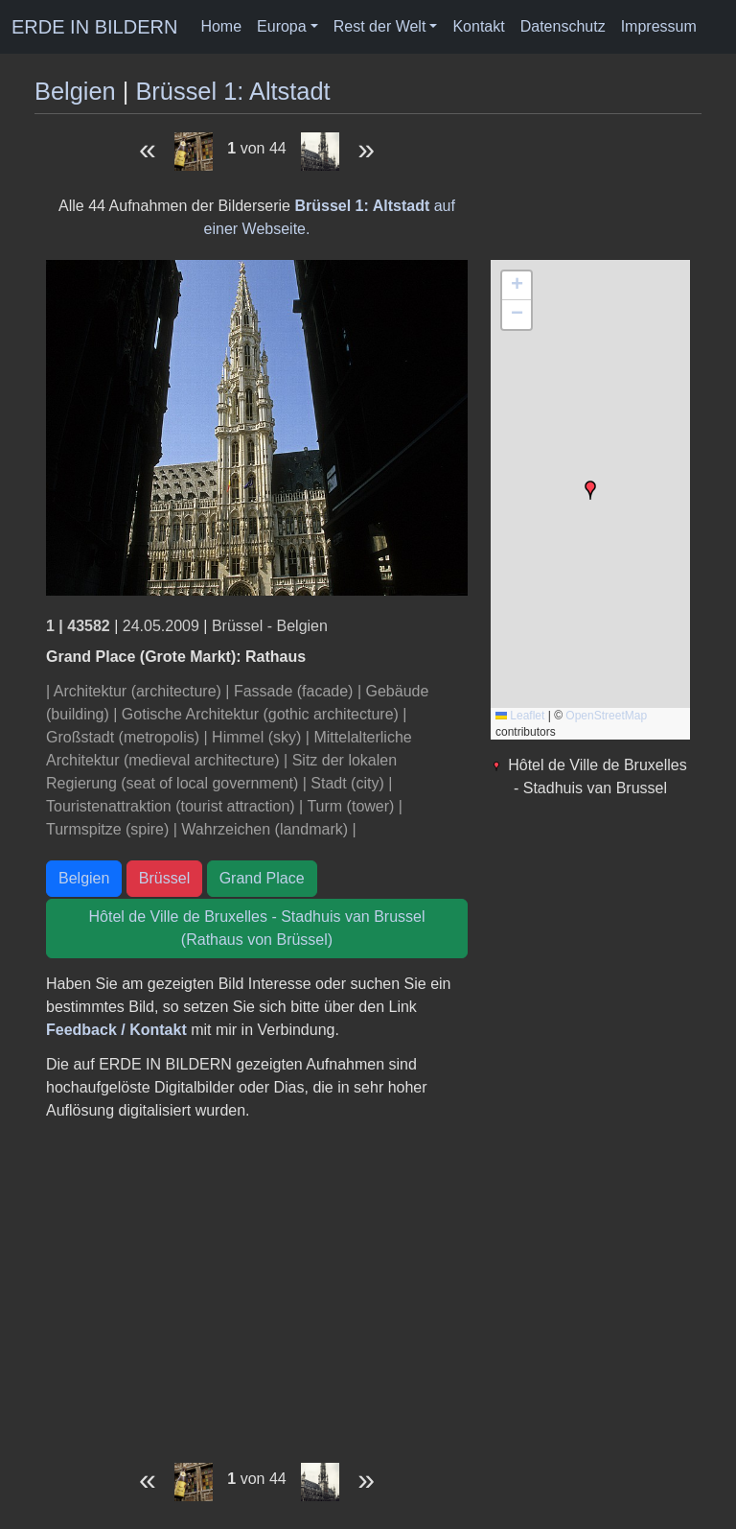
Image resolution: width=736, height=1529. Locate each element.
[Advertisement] (257, 1285)
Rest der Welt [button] (380, 26)
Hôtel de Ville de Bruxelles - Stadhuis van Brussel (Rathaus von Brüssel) (257, 928)
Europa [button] (282, 26)
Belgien (75, 91)
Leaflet (519, 715)
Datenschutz (563, 26)
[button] (590, 490)
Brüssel (164, 878)
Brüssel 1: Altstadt (232, 91)
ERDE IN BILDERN (94, 26)
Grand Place (262, 878)
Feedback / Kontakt (116, 1030)
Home (221, 26)
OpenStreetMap (606, 715)
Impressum (659, 26)
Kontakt (478, 26)
